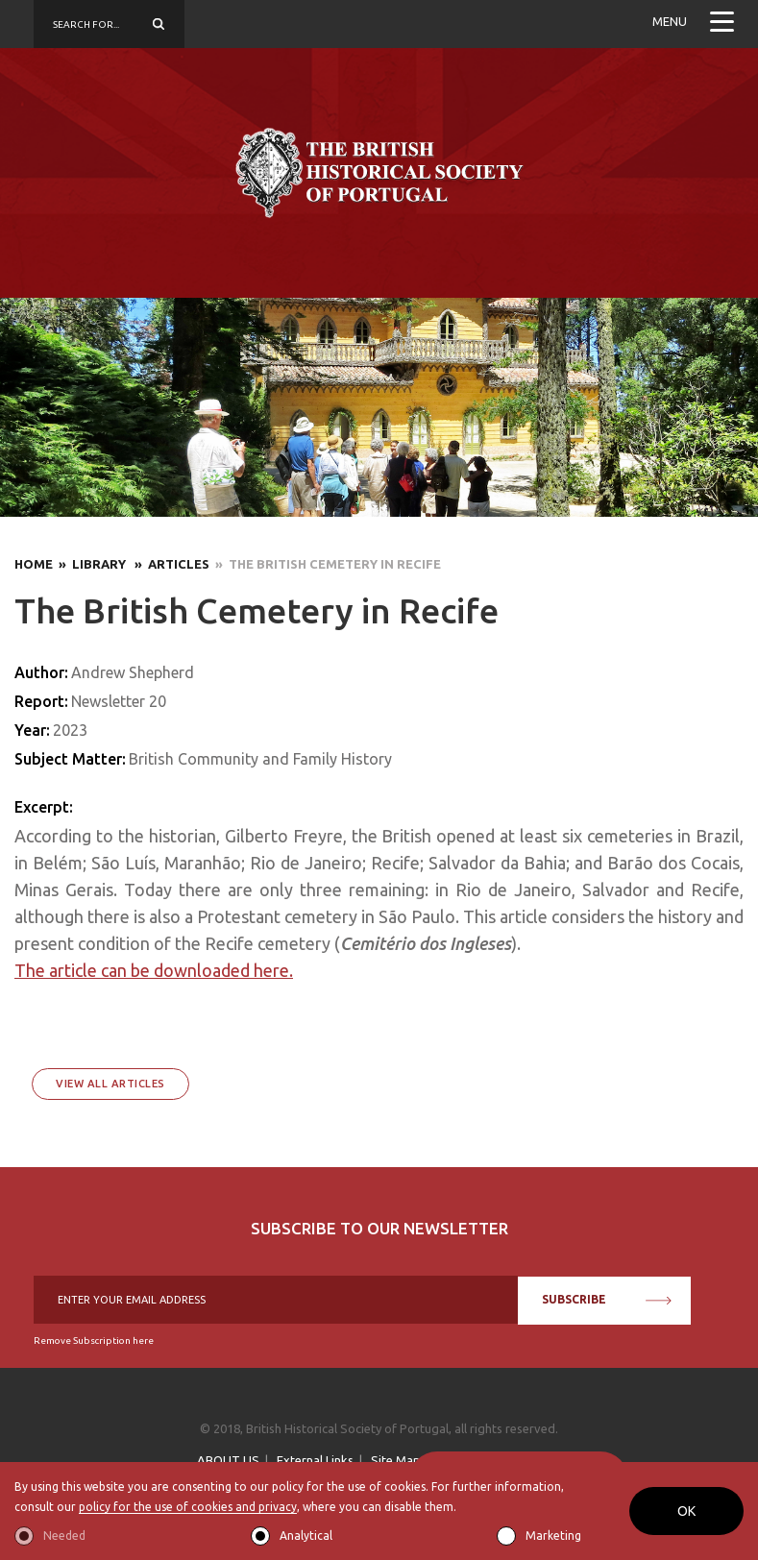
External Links (315, 1460)
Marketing (553, 1535)
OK (686, 1511)
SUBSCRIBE (607, 1299)
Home (33, 564)
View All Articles (110, 1083)
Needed (64, 1535)
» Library (91, 564)
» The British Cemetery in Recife (325, 564)
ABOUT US (228, 1460)
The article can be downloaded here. (153, 970)
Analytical (306, 1535)
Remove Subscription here (94, 1340)
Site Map (396, 1460)
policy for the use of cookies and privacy (188, 1506)
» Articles (169, 564)
